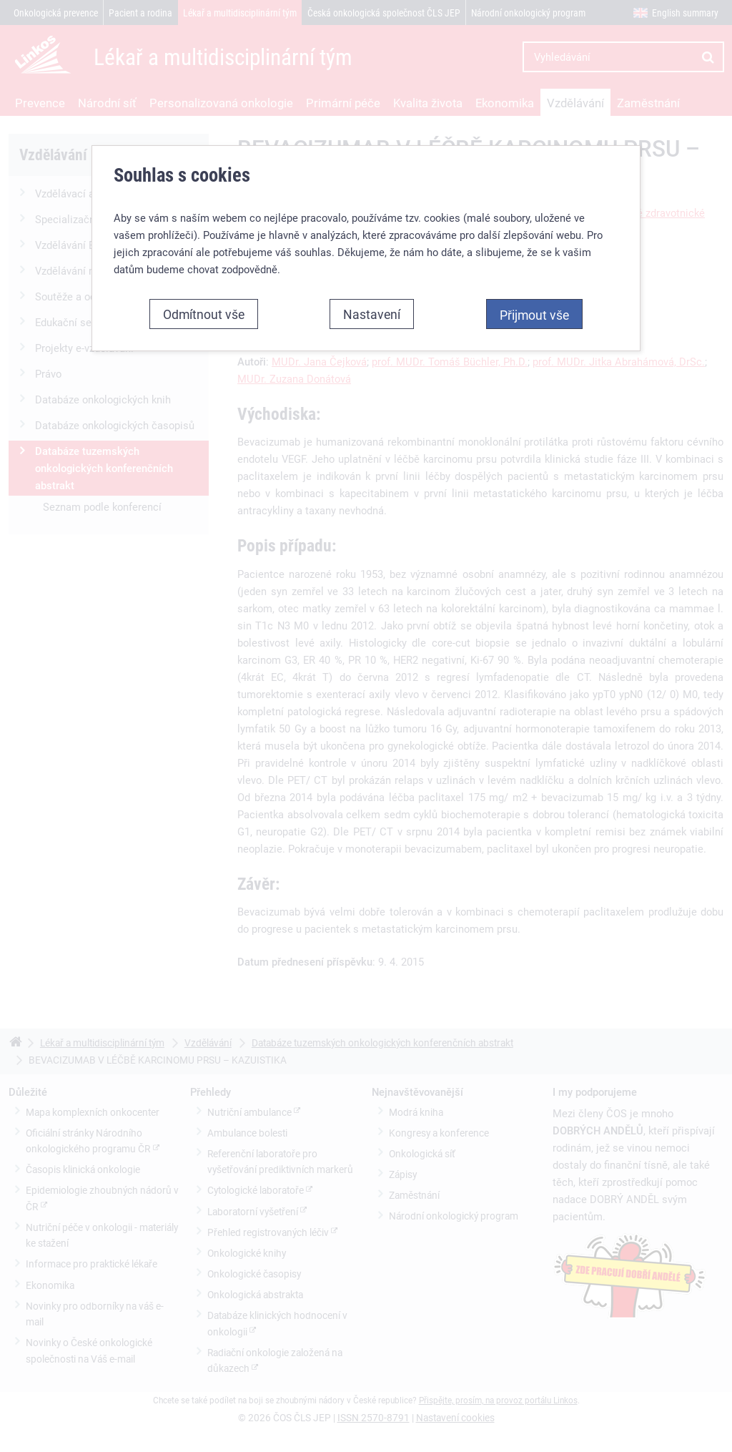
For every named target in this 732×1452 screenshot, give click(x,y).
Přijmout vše (534, 314)
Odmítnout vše (203, 314)
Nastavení (371, 314)
